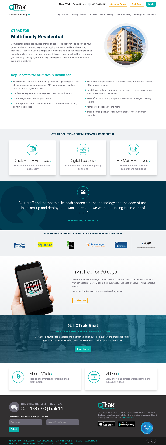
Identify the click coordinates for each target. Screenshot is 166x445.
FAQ (60, 440)
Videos (41, 440)
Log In (151, 4)
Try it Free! (137, 4)
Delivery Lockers (79, 14)
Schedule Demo (118, 4)
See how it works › (129, 414)
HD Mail (93, 14)
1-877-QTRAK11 (97, 4)
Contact (52, 440)
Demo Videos (79, 4)
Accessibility (71, 440)
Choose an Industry (18, 14)
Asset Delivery (106, 14)
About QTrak (64, 4)
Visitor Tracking (123, 14)
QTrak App (63, 14)
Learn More (83, 347)
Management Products (145, 14)
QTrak (17, 7)
